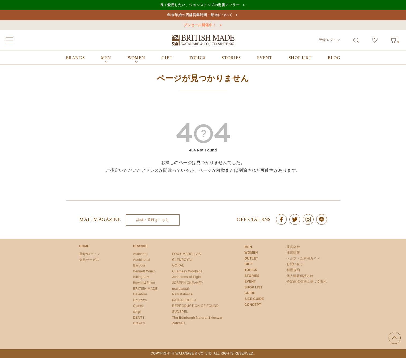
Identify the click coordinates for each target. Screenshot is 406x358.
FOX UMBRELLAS (186, 254)
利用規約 (293, 270)
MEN (248, 247)
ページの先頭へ (395, 338)
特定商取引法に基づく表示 (306, 281)
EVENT (264, 57)
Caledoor (140, 294)
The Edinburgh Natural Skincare (197, 317)
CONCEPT (252, 305)
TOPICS (197, 57)
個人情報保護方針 (299, 276)
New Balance (182, 294)
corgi (137, 312)
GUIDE (249, 293)
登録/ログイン (329, 40)
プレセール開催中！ (200, 25)
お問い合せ (294, 264)
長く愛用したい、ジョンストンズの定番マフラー (200, 5)
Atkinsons (140, 254)
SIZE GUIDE (254, 299)
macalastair (181, 289)
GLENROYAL (182, 260)
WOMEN (251, 252)
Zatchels (178, 323)
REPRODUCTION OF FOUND (195, 306)
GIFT (166, 57)
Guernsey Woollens (187, 271)
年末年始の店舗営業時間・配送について (199, 15)
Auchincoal (141, 260)
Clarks (138, 306)
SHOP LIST (300, 57)
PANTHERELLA (184, 300)
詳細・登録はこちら (152, 220)
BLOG (334, 57)
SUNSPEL (180, 312)
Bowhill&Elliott (144, 283)
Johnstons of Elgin (186, 277)
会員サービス (89, 260)
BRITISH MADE (145, 289)
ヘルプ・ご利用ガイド (303, 258)
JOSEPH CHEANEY (187, 283)
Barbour (139, 265)
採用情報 (293, 252)
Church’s (140, 300)
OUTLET (251, 258)
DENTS (139, 317)
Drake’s (139, 323)
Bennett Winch (144, 271)
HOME (84, 246)
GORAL (178, 265)
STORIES (231, 57)
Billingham (141, 277)
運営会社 (293, 247)
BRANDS (75, 57)
